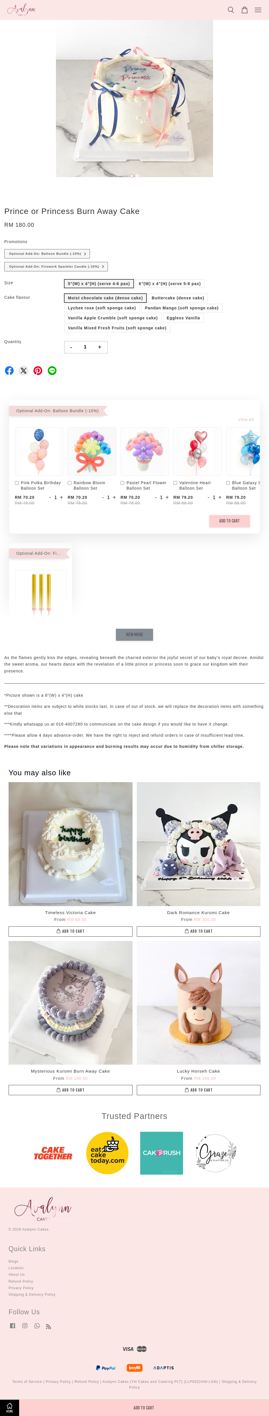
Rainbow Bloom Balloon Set (86, 485)
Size (8, 283)
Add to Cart (229, 520)
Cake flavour (17, 297)
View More (134, 634)
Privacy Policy (21, 1288)
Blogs (14, 1261)
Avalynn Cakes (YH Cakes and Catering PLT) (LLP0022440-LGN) (160, 1382)
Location (16, 1268)
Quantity (12, 341)
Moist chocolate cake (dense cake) (105, 298)
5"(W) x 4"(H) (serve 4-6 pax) (99, 283)
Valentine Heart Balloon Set (192, 485)
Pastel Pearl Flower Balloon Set (143, 485)
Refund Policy (21, 1281)
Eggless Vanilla (183, 318)
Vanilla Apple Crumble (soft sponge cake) (113, 318)
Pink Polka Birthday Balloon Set (38, 485)
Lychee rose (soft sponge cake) (102, 308)
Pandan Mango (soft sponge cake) (182, 308)
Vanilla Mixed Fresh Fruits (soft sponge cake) (117, 328)
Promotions (15, 241)
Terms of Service (27, 1382)
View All (246, 419)
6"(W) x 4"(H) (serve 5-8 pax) (170, 283)
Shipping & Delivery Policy (32, 1295)
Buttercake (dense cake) (178, 298)
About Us (17, 1275)
